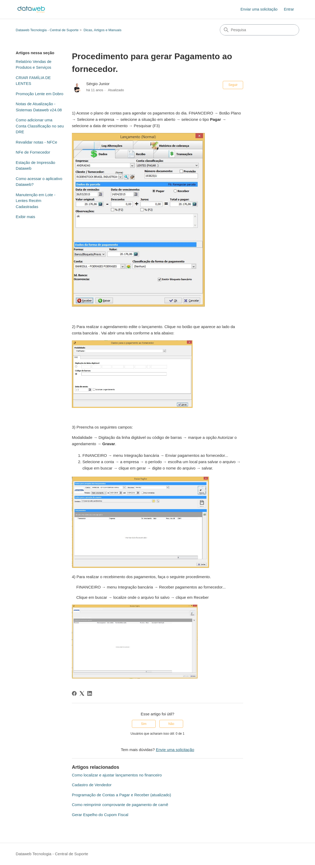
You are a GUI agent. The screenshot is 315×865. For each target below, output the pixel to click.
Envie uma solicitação (175, 749)
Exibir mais (25, 216)
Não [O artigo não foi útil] (171, 724)
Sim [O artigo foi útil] (144, 724)
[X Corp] (82, 693)
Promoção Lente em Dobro (39, 93)
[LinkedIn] (89, 693)
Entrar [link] (289, 9)
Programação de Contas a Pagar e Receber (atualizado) (121, 795)
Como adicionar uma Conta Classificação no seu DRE (40, 126)
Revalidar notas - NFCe (36, 142)
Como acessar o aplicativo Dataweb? (39, 181)
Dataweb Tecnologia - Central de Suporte (47, 30)
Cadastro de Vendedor (92, 785)
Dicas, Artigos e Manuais (102, 30)
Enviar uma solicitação (258, 9)
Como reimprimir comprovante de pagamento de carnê (120, 804)
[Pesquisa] (259, 30)
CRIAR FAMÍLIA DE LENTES (33, 80)
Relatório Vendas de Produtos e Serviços (34, 64)
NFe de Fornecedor (33, 152)
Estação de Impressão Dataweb (35, 165)
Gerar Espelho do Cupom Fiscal (100, 814)
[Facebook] (74, 693)
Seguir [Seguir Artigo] (233, 85)
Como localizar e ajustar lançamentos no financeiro (117, 775)
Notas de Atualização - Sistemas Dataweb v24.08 (39, 107)
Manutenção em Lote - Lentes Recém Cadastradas (35, 200)
